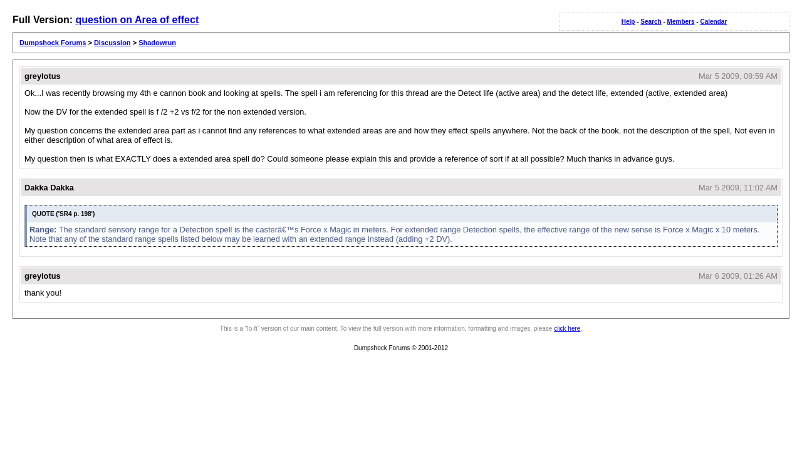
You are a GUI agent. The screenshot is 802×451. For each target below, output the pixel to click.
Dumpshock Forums (52, 42)
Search (650, 21)
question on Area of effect (137, 19)
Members (681, 21)
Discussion (112, 42)
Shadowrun (157, 42)
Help (628, 21)
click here (567, 328)
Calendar (713, 21)
